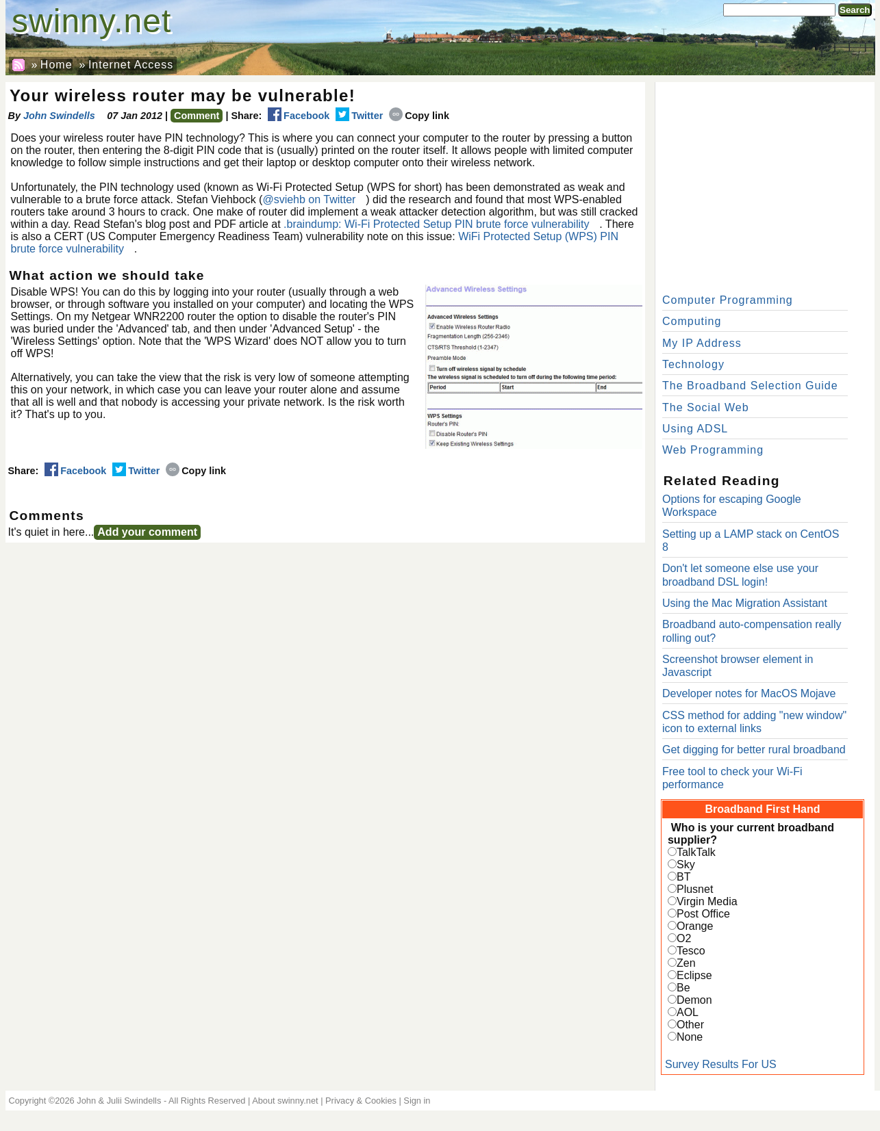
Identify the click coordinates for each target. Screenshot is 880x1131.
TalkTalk (696, 852)
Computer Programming (727, 300)
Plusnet (695, 889)
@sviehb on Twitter (308, 199)
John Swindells (59, 115)
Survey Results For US (721, 1064)
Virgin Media (707, 901)
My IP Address (702, 343)
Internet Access (130, 64)
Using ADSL (695, 428)
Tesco (691, 951)
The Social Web (705, 407)
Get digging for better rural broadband (754, 749)
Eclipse (694, 975)
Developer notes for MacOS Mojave (748, 693)
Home (56, 64)
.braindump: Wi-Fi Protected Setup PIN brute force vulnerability (436, 224)
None (690, 1037)
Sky (686, 864)
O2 (684, 938)
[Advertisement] (765, 184)
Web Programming (713, 450)
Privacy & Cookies (361, 1100)
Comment (196, 115)
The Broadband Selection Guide (750, 385)
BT (683, 877)
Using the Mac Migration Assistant (744, 603)
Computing (691, 321)
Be (683, 987)
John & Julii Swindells (119, 1100)
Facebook (298, 115)
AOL (688, 1012)
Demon (694, 1000)
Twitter (359, 115)
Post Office (703, 914)
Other (690, 1024)
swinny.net (91, 21)
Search (855, 10)
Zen (686, 963)
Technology (693, 364)
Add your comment (147, 532)
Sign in (416, 1100)
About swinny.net (285, 1100)
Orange (695, 926)
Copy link (419, 115)
